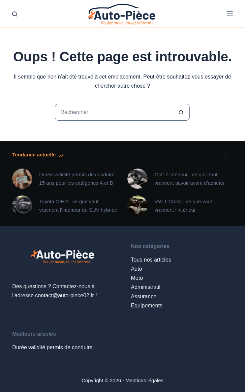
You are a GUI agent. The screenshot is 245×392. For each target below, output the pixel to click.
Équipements (146, 305)
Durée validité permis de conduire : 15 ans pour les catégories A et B (78, 179)
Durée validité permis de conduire (52, 347)
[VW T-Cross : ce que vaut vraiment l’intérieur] (137, 205)
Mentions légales (144, 380)
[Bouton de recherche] (181, 112)
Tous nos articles (151, 260)
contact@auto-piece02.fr (64, 295)
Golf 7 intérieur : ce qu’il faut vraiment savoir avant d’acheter (189, 179)
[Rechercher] (14, 14)
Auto (136, 269)
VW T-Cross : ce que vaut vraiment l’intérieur (183, 206)
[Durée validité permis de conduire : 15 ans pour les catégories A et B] (22, 179)
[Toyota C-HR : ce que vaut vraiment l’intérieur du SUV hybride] (22, 205)
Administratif (145, 287)
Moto (137, 278)
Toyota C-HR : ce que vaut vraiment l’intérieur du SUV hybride (78, 206)
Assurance (143, 296)
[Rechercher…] (114, 112)
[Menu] (230, 14)
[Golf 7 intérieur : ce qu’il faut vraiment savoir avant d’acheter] (137, 179)
